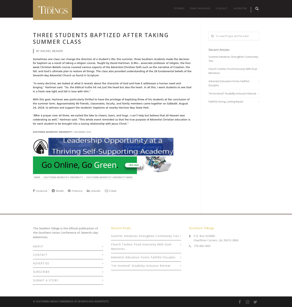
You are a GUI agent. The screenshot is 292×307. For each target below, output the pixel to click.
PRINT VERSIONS (200, 8)
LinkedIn (94, 191)
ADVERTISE (240, 8)
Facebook (40, 191)
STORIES (179, 8)
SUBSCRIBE (41, 272)
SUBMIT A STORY (45, 280)
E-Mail (110, 191)
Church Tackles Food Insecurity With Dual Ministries (233, 71)
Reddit (58, 191)
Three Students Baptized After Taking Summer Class (101, 38)
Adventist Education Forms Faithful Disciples (229, 83)
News (37, 177)
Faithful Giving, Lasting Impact (226, 101)
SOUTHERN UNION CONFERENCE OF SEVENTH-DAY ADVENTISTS (72, 301)
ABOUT (38, 246)
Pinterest (75, 191)
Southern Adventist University (63, 177)
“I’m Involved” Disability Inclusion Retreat (232, 93)
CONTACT (222, 8)
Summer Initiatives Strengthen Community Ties (233, 59)
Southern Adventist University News (109, 177)
